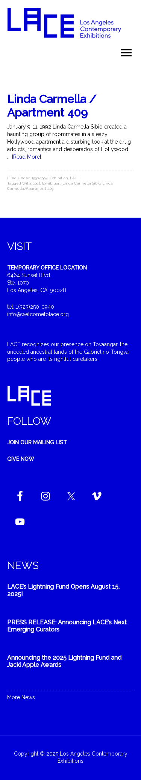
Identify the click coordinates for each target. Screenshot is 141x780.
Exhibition (59, 178)
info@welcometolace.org (38, 314)
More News (21, 697)
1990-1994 (40, 178)
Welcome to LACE (70, 26)
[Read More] (26, 157)
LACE (75, 178)
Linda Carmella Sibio (81, 183)
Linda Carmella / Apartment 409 (51, 105)
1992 (36, 183)
